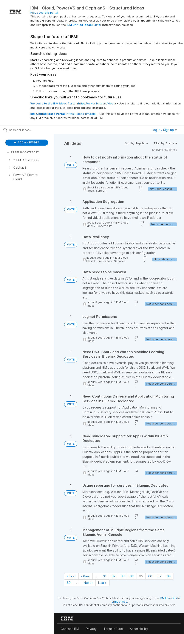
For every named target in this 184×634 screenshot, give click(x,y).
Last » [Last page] (102, 582)
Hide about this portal (44, 12)
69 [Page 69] (69, 582)
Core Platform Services (110, 261)
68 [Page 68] (169, 576)
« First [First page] (71, 576)
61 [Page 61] (104, 576)
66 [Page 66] (150, 576)
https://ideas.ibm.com (81, 113)
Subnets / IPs (104, 226)
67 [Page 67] (159, 576)
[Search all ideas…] (29, 129)
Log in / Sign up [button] (164, 130)
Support (101, 190)
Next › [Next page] (88, 582)
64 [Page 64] (132, 576)
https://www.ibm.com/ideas (96, 103)
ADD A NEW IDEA (26, 142)
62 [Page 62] (113, 576)
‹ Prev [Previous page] (85, 576)
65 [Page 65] (141, 576)
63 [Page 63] (122, 576)
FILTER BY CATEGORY (23, 152)
